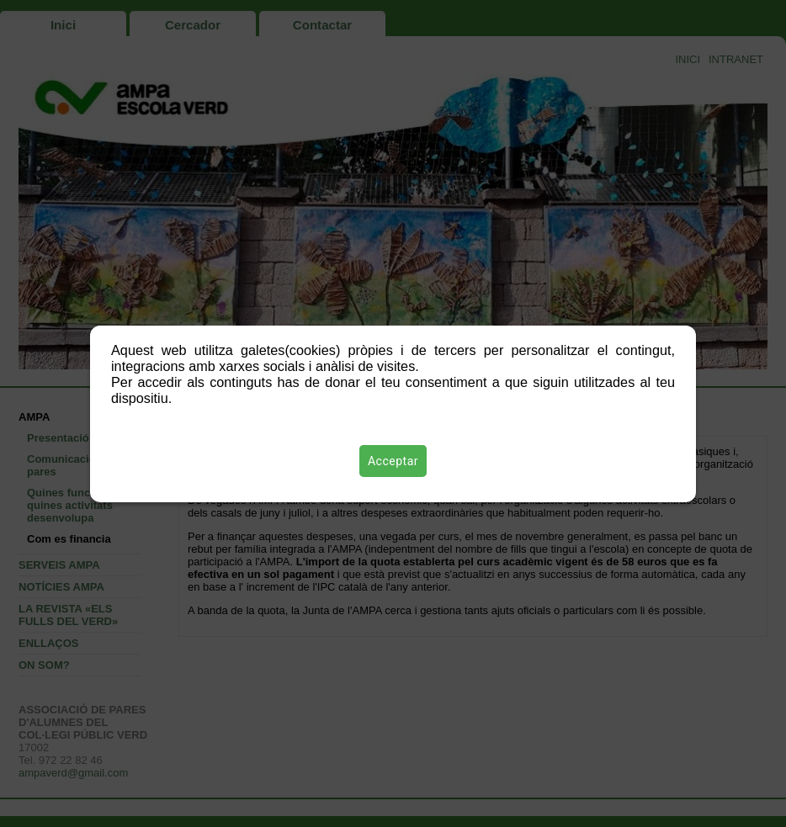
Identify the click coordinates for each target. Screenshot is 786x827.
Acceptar (393, 461)
